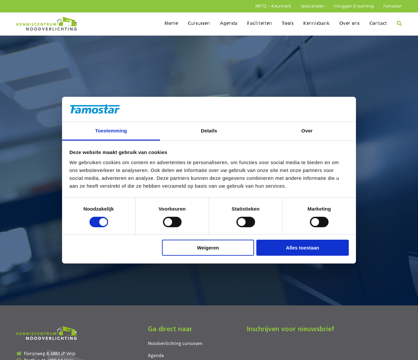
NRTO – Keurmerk (273, 6)
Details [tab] (209, 130)
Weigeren (208, 247)
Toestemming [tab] (111, 130)
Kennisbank (316, 23)
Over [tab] (307, 130)
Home (171, 23)
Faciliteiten (259, 23)
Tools (288, 23)
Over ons (349, 23)
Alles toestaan (302, 247)
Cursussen (199, 23)
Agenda (228, 23)
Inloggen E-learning (354, 6)
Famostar (392, 6)
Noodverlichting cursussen (175, 343)
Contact (378, 23)
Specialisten (312, 6)
